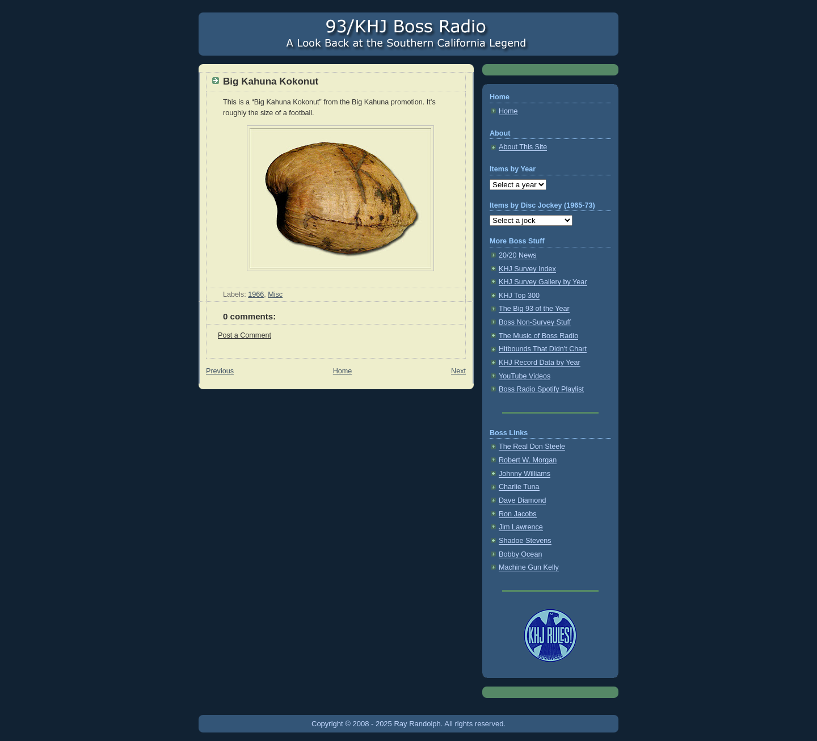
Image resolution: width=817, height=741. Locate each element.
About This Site (523, 147)
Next (458, 371)
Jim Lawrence (521, 527)
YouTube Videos (524, 376)
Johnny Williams (524, 474)
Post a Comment (244, 335)
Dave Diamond (522, 500)
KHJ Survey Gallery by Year (543, 282)
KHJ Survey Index (527, 269)
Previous (220, 371)
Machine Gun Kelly (529, 567)
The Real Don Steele (532, 447)
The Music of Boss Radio (538, 336)
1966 (256, 294)
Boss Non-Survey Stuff (535, 322)
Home (342, 371)
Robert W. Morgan (528, 460)
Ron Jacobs (518, 514)
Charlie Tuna (519, 487)
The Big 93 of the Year (534, 309)
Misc (275, 294)
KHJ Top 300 (519, 296)
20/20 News (518, 255)
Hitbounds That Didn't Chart (543, 349)
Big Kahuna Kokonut (270, 81)
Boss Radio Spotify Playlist (541, 389)
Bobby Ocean (520, 554)
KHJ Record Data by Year (539, 363)
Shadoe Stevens (525, 541)
